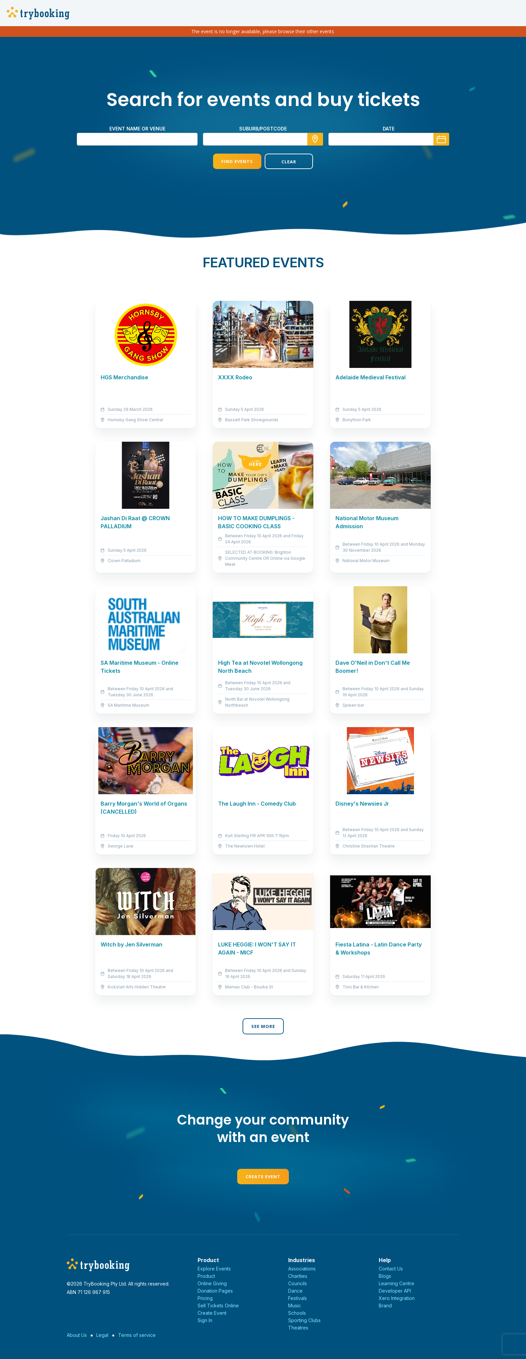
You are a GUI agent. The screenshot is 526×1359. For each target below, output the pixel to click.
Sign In (205, 1320)
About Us (77, 1335)
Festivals (297, 1298)
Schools (297, 1313)
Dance (295, 1291)
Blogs (385, 1276)
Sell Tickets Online (218, 1305)
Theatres (298, 1327)
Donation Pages (215, 1291)
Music (294, 1305)
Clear (288, 162)
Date (388, 128)
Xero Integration (397, 1298)
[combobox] (263, 139)
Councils (297, 1283)
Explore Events (214, 1268)
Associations (302, 1268)
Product (206, 1276)
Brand (385, 1305)
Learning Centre (396, 1283)
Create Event (263, 1177)
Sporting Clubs (304, 1320)
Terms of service (137, 1335)
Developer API (395, 1291)
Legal (102, 1335)
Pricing (205, 1298)
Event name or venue (137, 128)
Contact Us (391, 1268)
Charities (297, 1276)
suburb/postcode (263, 128)
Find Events (237, 161)
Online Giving (212, 1283)
